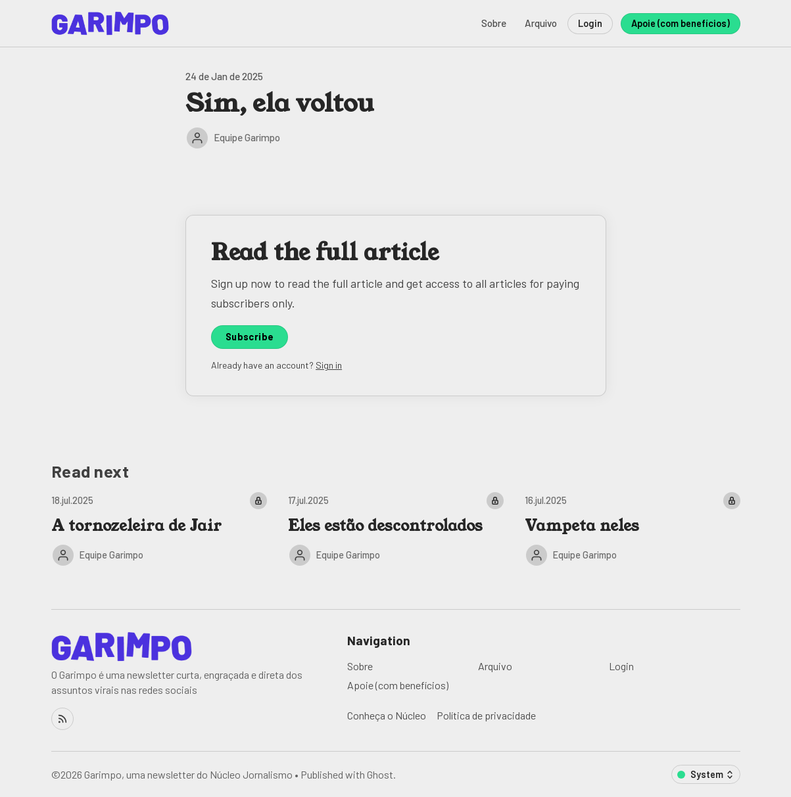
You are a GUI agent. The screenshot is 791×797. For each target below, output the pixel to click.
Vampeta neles (582, 526)
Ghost (380, 774)
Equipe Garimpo (247, 137)
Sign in (329, 365)
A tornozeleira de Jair (136, 526)
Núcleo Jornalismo (251, 774)
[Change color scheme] (706, 774)
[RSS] (62, 719)
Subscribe (250, 336)
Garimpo (103, 774)
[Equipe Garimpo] (197, 138)
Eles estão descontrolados (385, 526)
